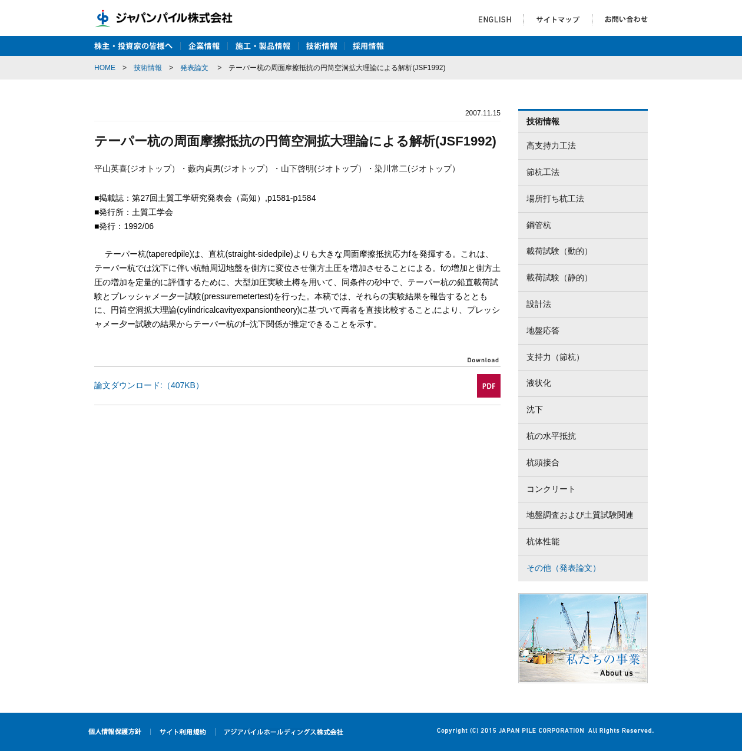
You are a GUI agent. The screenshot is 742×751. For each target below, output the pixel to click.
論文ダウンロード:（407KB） (149, 385)
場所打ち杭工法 (555, 198)
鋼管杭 (538, 225)
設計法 (538, 304)
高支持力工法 (551, 145)
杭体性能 (542, 541)
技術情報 (148, 68)
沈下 (534, 409)
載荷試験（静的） (559, 277)
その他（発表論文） (563, 568)
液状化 (538, 383)
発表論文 (194, 68)
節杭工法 (542, 172)
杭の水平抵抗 (551, 436)
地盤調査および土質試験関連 (580, 515)
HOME (104, 68)
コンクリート (551, 489)
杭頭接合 (542, 462)
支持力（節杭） (555, 357)
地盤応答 (542, 330)
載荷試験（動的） (559, 251)
